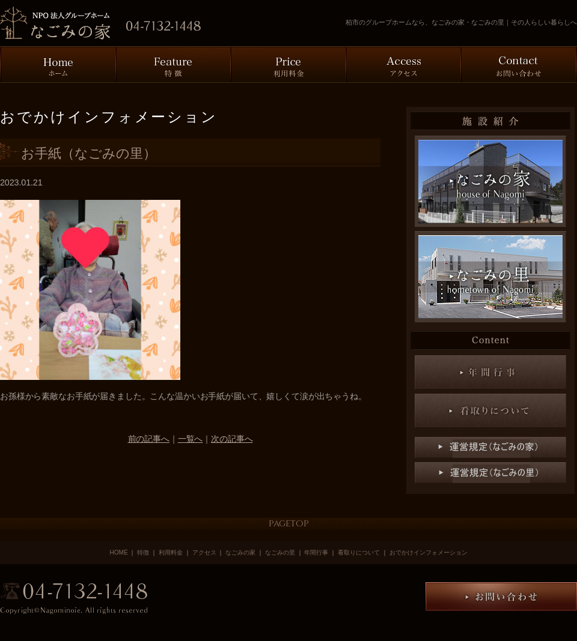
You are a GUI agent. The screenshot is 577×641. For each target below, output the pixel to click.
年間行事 (316, 552)
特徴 (144, 552)
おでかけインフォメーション (428, 552)
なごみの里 (280, 552)
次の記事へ (231, 439)
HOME (118, 552)
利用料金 (171, 552)
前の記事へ (148, 439)
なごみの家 (240, 552)
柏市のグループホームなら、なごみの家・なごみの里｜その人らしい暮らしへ (461, 22)
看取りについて (359, 552)
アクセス (204, 552)
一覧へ (190, 439)
